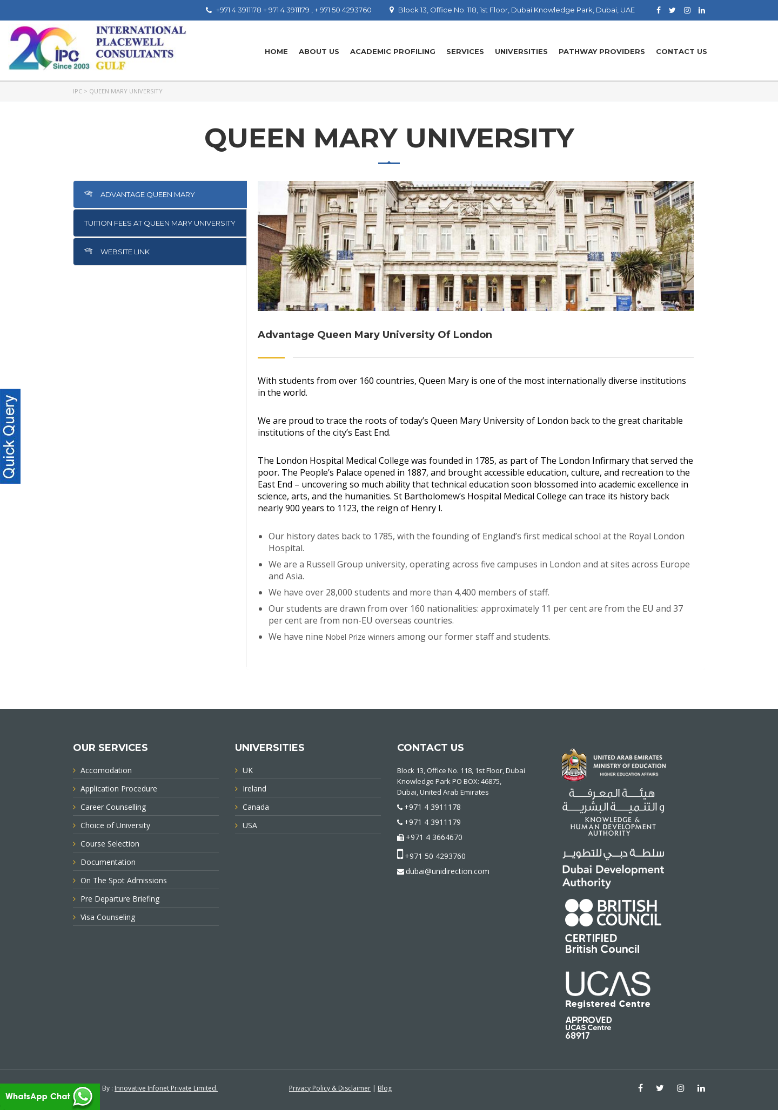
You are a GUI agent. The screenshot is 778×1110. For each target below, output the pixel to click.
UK (248, 770)
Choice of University (115, 825)
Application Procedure (119, 788)
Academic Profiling (392, 51)
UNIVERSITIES (521, 51)
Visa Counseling (108, 917)
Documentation (108, 862)
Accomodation (106, 770)
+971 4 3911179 (432, 822)
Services (465, 51)
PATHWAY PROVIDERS (602, 51)
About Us (319, 51)
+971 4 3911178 (432, 807)
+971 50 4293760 (435, 856)
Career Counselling (113, 807)
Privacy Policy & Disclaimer (330, 1088)
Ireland (254, 788)
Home (276, 51)
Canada (256, 807)
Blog (385, 1088)
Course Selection (110, 843)
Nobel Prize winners (360, 637)
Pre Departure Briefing (120, 899)
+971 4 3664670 (434, 837)
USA (250, 825)
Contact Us (681, 51)
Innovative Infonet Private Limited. (166, 1088)
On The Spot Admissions (124, 880)
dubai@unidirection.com (447, 871)
